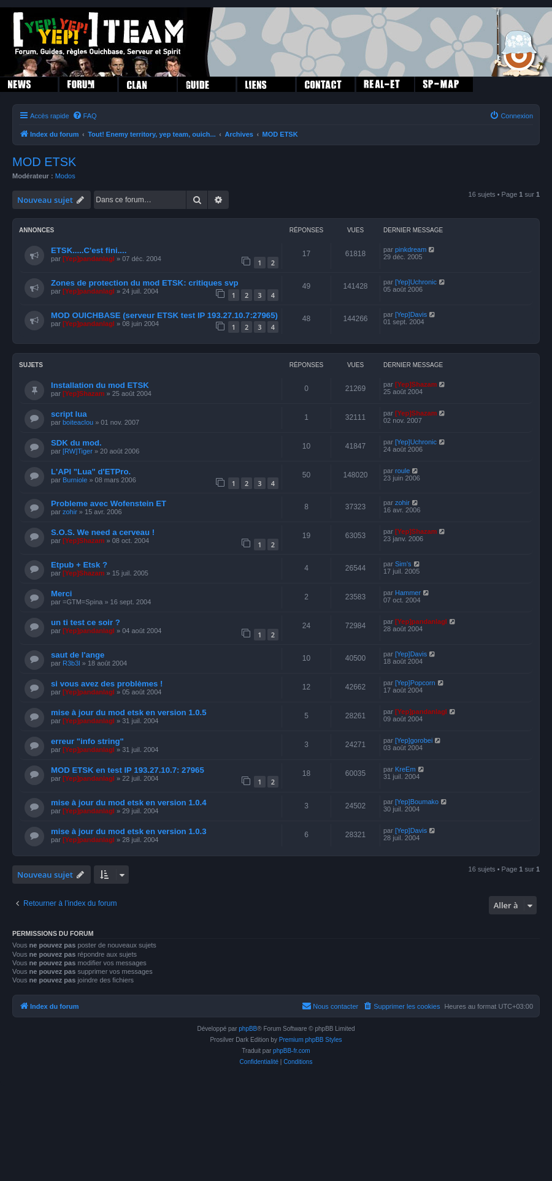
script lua (69, 414)
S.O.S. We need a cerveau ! (103, 532)
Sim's (403, 564)
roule (402, 470)
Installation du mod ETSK (100, 385)
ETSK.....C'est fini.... (88, 250)
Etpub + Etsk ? (79, 564)
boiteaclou (78, 422)
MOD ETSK (44, 162)
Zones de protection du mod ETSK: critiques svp (145, 282)
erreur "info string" (87, 741)
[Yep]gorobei (413, 740)
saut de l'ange (77, 654)
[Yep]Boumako (417, 801)
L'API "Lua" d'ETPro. (91, 471)
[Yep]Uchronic (416, 282)
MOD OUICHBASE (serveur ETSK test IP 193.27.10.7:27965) (164, 315)
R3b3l (71, 663)
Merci (61, 593)
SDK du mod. (76, 442)
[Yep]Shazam (83, 393)
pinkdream (410, 249)
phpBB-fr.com (291, 1050)
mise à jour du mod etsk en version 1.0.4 (129, 802)
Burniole (75, 480)
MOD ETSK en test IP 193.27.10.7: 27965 (127, 770)
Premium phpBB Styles (310, 1039)
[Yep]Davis (411, 314)
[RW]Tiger (78, 451)
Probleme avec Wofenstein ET (108, 503)
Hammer (408, 592)
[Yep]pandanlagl (89, 258)
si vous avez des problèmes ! (107, 683)
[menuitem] (84, 115)
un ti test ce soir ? (85, 622)
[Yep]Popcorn (415, 682)
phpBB (248, 1028)
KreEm (405, 769)
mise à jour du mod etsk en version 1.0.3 (129, 831)
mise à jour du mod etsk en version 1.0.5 (129, 712)
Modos (65, 176)
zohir (70, 511)
